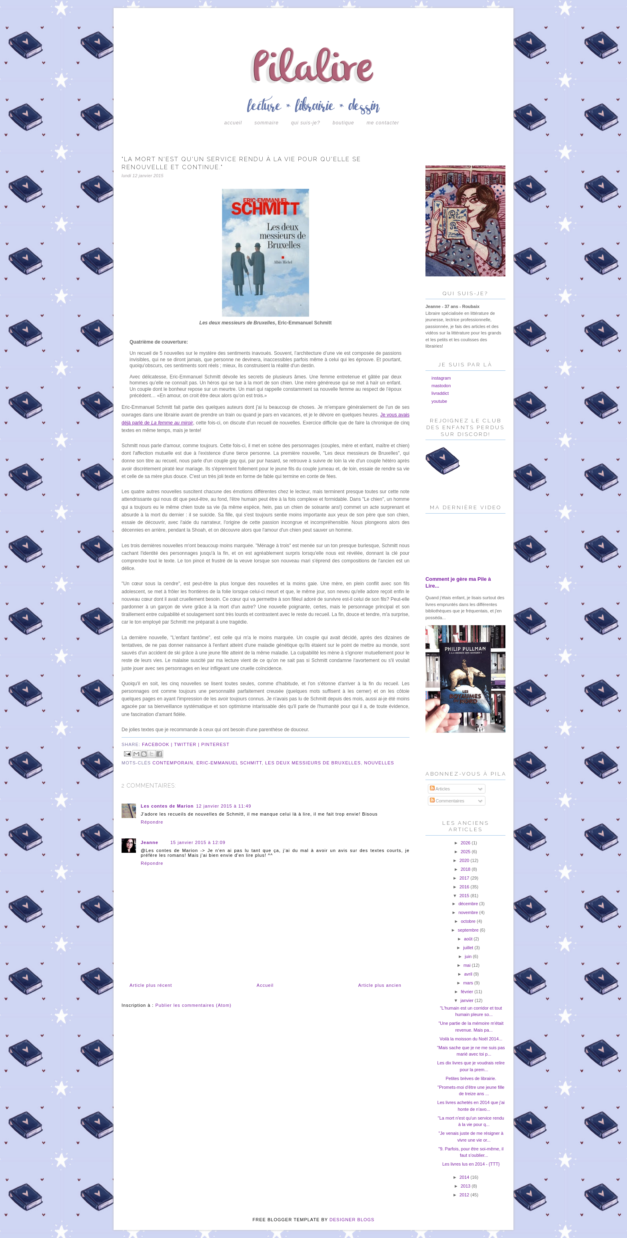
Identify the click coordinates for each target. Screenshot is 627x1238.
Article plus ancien (379, 985)
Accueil (233, 123)
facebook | (158, 744)
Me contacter (383, 123)
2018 (466, 869)
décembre (468, 903)
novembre (468, 912)
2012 (465, 1194)
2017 (465, 878)
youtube (439, 401)
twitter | (187, 744)
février (468, 991)
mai (467, 965)
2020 (465, 860)
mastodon (441, 385)
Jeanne (149, 842)
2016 (465, 886)
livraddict (440, 393)
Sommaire (266, 123)
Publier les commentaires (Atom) (193, 1005)
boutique (343, 123)
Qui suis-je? (305, 123)
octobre (469, 921)
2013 (466, 1186)
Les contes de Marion (167, 806)
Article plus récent (151, 985)
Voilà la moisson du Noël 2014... (470, 1038)
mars (469, 982)
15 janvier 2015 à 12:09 (198, 842)
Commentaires (447, 800)
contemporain (172, 762)
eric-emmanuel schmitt (229, 762)
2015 (465, 895)
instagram (441, 378)
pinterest (215, 744)
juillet (468, 947)
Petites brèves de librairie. (470, 1078)
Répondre (152, 822)
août (468, 938)
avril (468, 974)
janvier (468, 1000)
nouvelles (379, 762)
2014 (465, 1177)
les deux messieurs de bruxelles (313, 762)
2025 (466, 851)
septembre (469, 930)
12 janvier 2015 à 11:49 (223, 806)
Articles (440, 788)
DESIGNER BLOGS (351, 1219)
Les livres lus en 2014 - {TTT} (471, 1164)
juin (469, 956)
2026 (466, 842)
